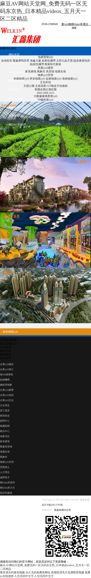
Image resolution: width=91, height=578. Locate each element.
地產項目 (5, 436)
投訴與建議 (6, 493)
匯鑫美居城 (6, 446)
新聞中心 (14, 89)
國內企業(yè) (16, 98)
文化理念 (5, 405)
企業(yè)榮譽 (7, 390)
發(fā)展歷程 (6, 374)
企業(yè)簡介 (7, 369)
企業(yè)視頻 (7, 395)
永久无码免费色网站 (38, 572)
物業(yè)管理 (7, 462)
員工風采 (5, 410)
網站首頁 (14, 54)
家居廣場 (5, 441)
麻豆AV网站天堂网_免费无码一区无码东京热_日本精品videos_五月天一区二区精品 (43, 11)
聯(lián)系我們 (17, 124)
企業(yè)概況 (16, 63)
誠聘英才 (5, 477)
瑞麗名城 (5, 451)
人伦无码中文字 (24, 576)
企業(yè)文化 (16, 72)
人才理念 (5, 472)
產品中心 (5, 431)
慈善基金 (14, 115)
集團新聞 (5, 426)
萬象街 (3, 457)
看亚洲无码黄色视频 (12, 572)
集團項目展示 (17, 80)
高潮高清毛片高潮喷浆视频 (67, 572)
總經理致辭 (6, 385)
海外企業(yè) (16, 107)
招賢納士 (5, 467)
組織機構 (5, 379)
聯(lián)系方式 (7, 487)
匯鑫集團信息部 (62, 510)
